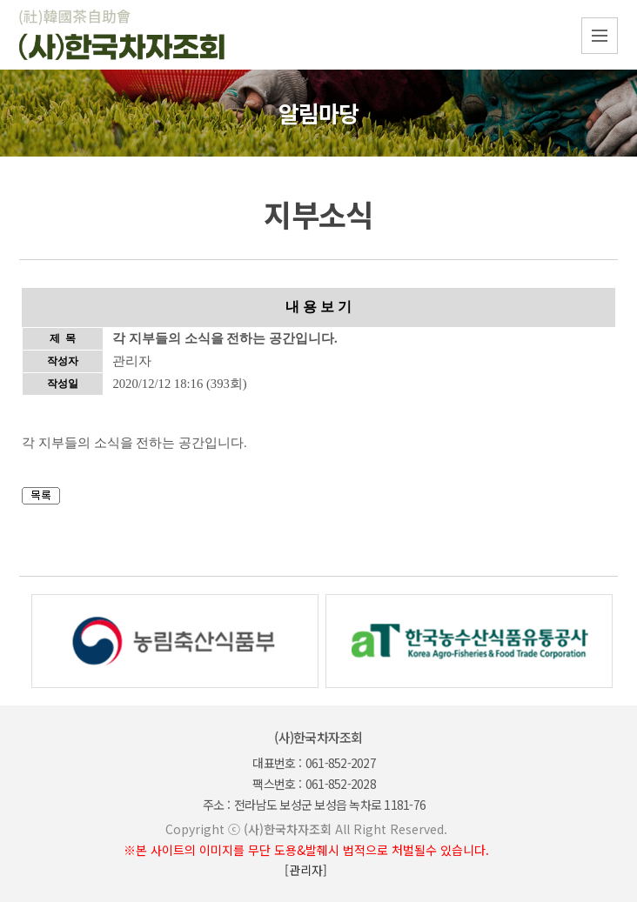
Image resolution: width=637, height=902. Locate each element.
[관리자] (306, 870)
